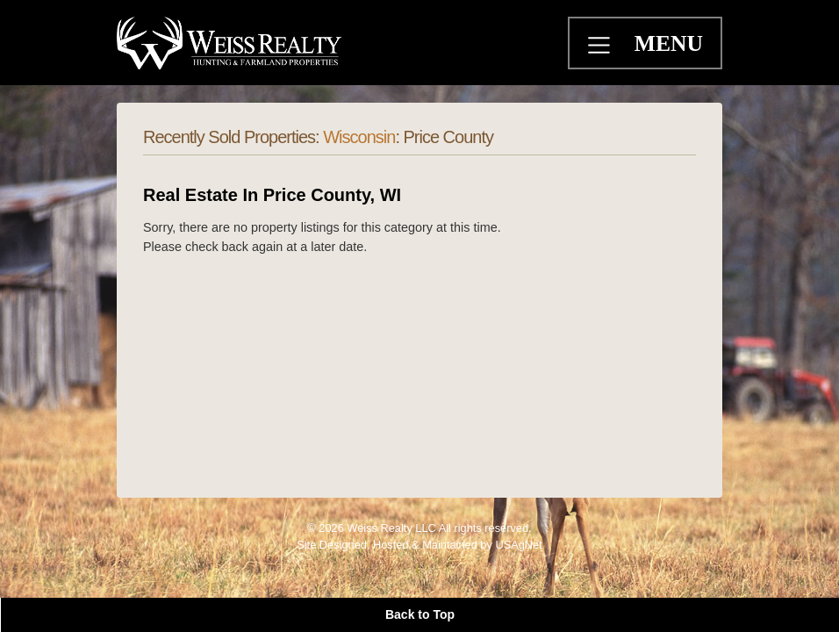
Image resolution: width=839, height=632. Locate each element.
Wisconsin (359, 137)
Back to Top (420, 614)
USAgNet (518, 544)
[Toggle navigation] (601, 47)
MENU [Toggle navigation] (669, 43)
